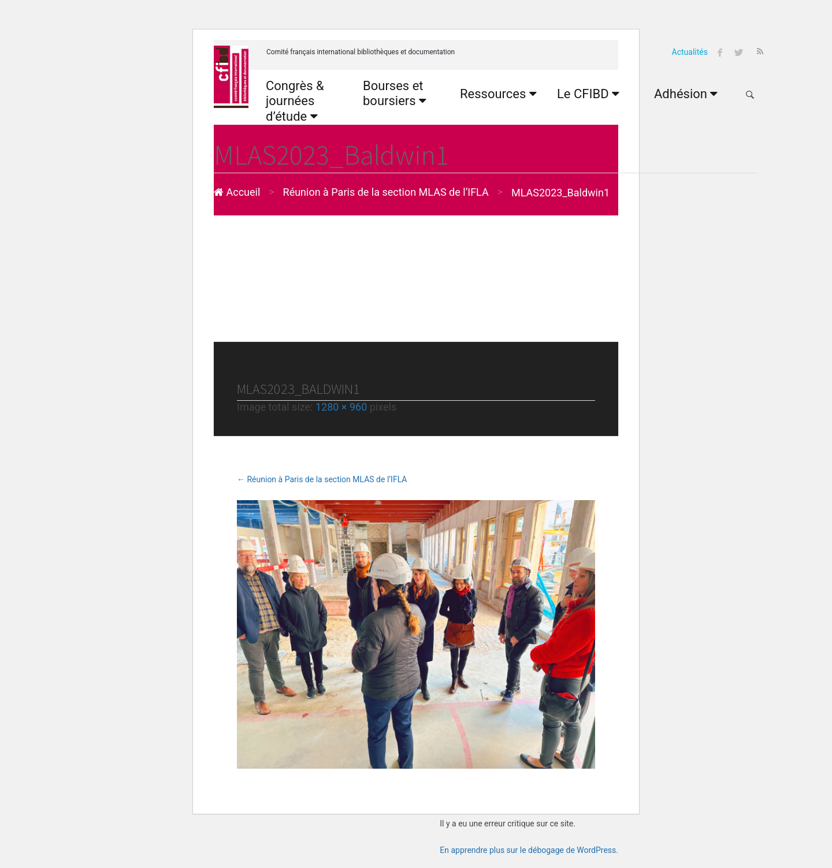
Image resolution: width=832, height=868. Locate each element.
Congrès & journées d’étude (295, 101)
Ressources (498, 94)
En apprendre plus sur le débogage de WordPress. (529, 850)
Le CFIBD (588, 94)
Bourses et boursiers (394, 93)
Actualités (690, 52)
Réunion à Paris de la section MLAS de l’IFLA (386, 192)
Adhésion (686, 94)
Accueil (237, 192)
